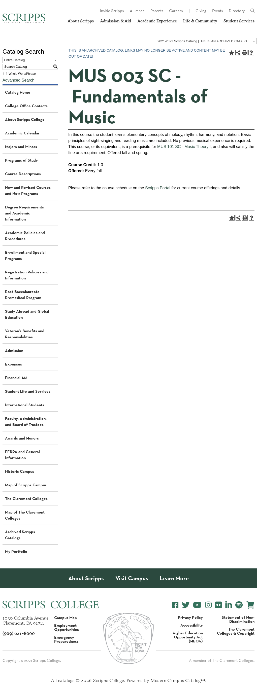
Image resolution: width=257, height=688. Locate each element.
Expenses (13, 364)
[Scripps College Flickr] (218, 605)
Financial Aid (16, 377)
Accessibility (191, 625)
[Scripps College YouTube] (197, 605)
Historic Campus (19, 471)
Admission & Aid (115, 21)
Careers (176, 10)
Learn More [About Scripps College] (174, 578)
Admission (14, 350)
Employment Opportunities (66, 627)
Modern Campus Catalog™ (177, 680)
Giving (201, 10)
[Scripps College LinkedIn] (228, 605)
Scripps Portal (157, 188)
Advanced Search (18, 80)
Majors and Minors (21, 146)
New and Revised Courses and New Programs (28, 190)
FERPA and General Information (22, 454)
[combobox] (206, 41)
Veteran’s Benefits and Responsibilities (24, 333)
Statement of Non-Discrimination (238, 619)
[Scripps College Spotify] (239, 605)
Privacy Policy (190, 617)
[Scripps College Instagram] (208, 605)
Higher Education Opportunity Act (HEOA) (188, 637)
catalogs (66, 680)
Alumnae (137, 10)
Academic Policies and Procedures (25, 235)
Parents (156, 10)
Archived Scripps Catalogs (20, 534)
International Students (24, 404)
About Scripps (81, 21)
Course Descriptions (23, 173)
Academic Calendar (22, 132)
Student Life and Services (27, 391)
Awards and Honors (22, 438)
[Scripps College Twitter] (185, 605)
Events (217, 10)
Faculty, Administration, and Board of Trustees (26, 421)
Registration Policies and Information (27, 274)
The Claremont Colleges (26, 498)
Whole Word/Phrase (22, 74)
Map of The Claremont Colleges (25, 515)
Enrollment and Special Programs (25, 255)
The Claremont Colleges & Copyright (235, 631)
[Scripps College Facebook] (175, 605)
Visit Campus (131, 578)
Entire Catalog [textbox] (14, 60)
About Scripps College (25, 119)
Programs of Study (21, 160)
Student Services (238, 21)
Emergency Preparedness (66, 639)
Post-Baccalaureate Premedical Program (23, 294)
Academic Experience (157, 21)
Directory (237, 10)
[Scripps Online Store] (250, 605)
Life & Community (200, 21)
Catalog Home (17, 92)
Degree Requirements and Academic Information (24, 213)
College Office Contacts (26, 105)
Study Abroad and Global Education (27, 314)
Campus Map (65, 617)
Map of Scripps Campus (26, 484)
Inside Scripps (112, 10)
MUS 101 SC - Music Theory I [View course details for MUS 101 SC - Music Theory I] (184, 146)
